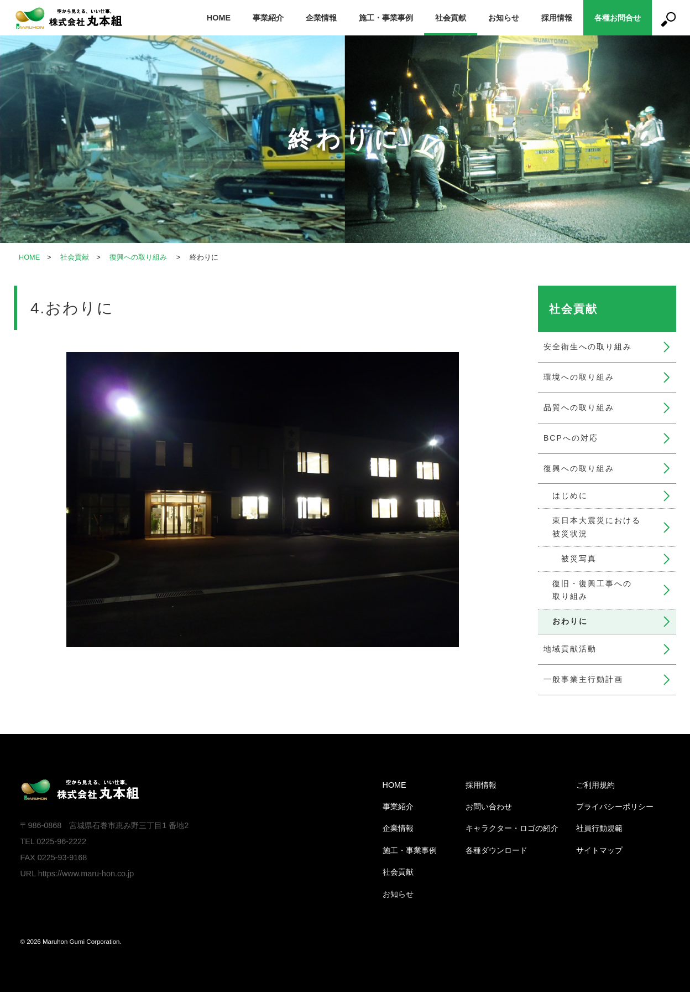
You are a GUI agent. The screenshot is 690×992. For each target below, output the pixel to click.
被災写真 (579, 558)
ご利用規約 (595, 785)
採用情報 (556, 17)
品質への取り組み (578, 407)
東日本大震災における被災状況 (596, 527)
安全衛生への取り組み (587, 346)
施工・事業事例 (386, 17)
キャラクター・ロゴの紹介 (512, 828)
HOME (219, 17)
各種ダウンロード (496, 850)
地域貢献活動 (570, 648)
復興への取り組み (139, 257)
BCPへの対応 (570, 437)
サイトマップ (599, 850)
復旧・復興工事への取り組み (592, 590)
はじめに (570, 495)
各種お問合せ (617, 17)
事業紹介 (268, 17)
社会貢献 (450, 17)
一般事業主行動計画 (583, 679)
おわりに (570, 621)
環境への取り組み (578, 377)
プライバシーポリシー (615, 806)
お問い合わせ (489, 806)
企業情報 (321, 17)
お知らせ (503, 17)
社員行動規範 (599, 828)
